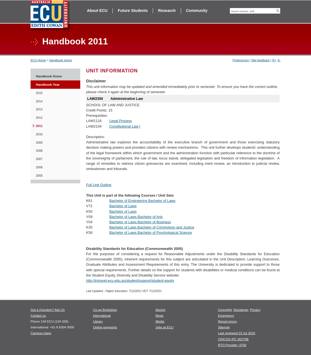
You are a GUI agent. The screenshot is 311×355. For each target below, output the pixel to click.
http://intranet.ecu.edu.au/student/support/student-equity (130, 280)
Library (98, 321)
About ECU (97, 10)
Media (160, 321)
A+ (274, 60)
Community (196, 10)
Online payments (105, 327)
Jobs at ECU (165, 327)
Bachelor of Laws (123, 206)
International (102, 315)
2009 (39, 142)
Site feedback (260, 60)
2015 (39, 93)
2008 (39, 150)
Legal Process (120, 121)
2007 (39, 159)
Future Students (133, 10)
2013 (39, 109)
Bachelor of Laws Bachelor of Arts (136, 217)
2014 (39, 101)
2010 (39, 134)
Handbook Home (60, 60)
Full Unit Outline (98, 185)
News (160, 315)
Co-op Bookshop (105, 309)
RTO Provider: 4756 (232, 345)
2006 (39, 167)
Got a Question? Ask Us (48, 309)
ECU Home (38, 60)
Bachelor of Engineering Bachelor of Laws (142, 201)
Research (166, 10)
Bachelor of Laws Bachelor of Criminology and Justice (151, 227)
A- (278, 60)
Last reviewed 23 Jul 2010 (236, 333)
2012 (39, 117)
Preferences (240, 60)
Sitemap (224, 327)
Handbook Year (48, 85)
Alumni (160, 309)
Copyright (225, 309)
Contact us (38, 315)
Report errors (227, 321)
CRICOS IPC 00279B (233, 339)
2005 (39, 175)
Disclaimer (241, 309)
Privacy (255, 309)
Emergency (226, 315)
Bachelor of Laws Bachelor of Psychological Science (150, 232)
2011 (39, 126)
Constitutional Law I (125, 126)
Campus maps (41, 333)
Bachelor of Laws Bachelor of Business (140, 222)
